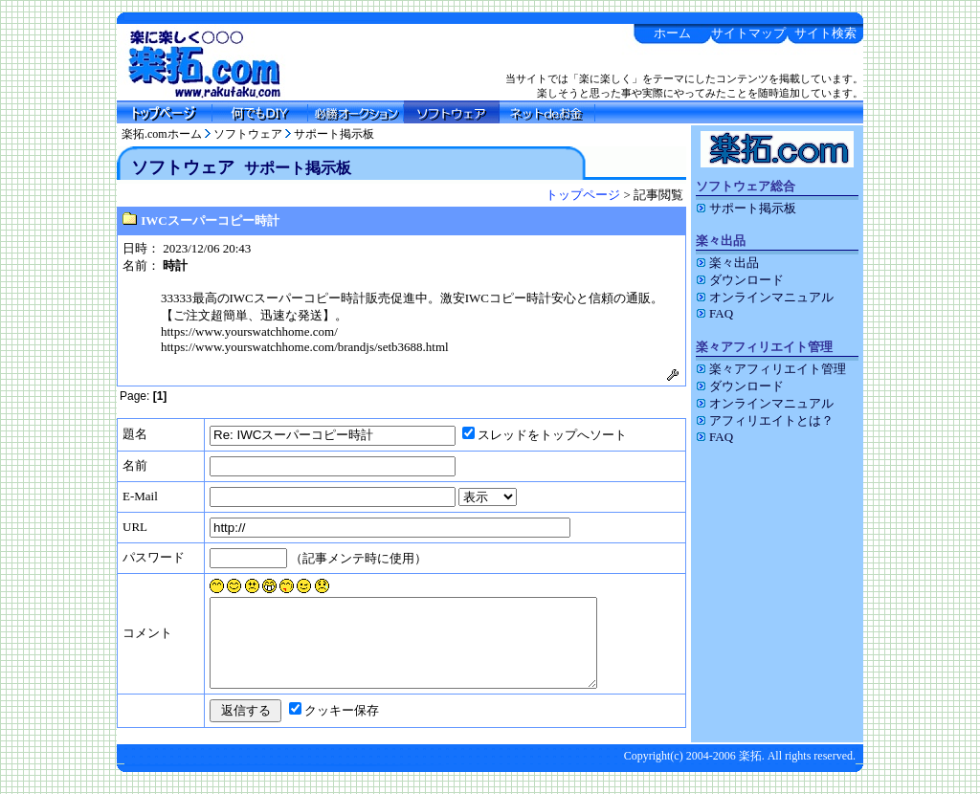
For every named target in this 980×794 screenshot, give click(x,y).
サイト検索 (825, 33)
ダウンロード (740, 280)
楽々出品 (727, 262)
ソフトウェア (247, 134)
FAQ (714, 313)
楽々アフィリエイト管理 (771, 369)
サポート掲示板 (334, 134)
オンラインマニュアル (765, 297)
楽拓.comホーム (162, 134)
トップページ (583, 194)
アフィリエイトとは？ (765, 420)
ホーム (672, 33)
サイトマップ (748, 33)
